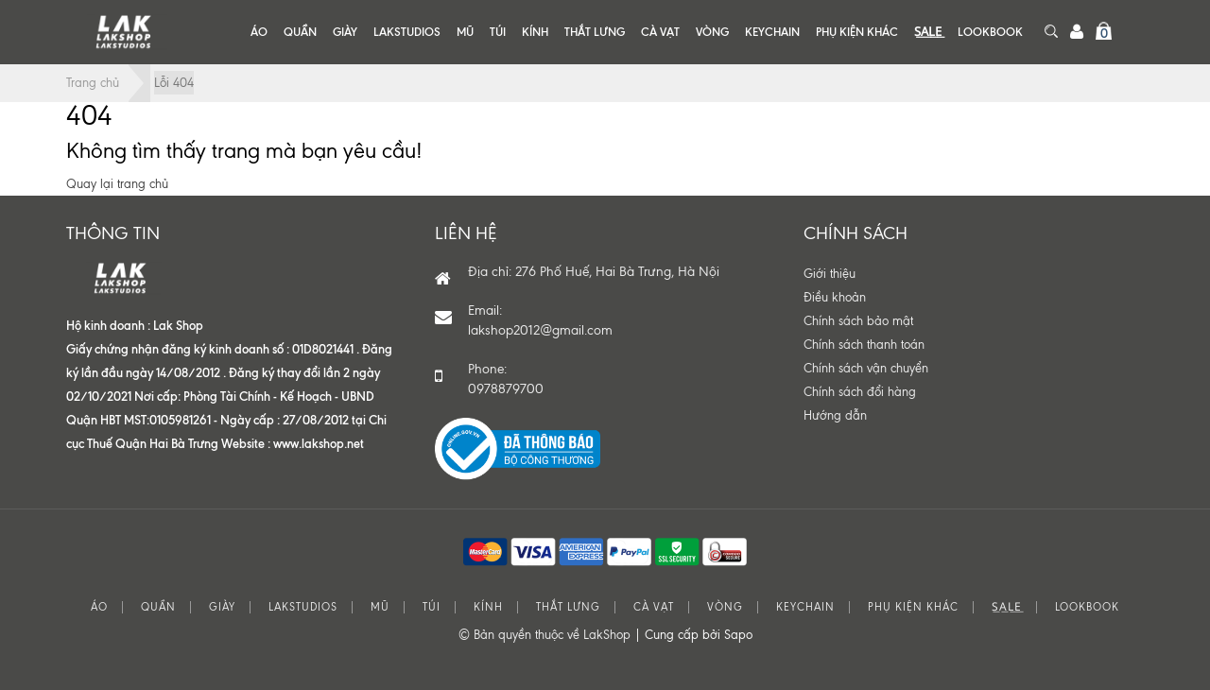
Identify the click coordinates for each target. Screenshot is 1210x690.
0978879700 (506, 389)
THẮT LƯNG (594, 32)
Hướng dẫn (835, 415)
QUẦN (300, 32)
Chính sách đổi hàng (860, 392)
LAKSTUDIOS (407, 32)
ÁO (259, 32)
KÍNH (535, 32)
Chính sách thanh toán (864, 344)
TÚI (498, 32)
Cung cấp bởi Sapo (698, 635)
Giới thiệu (830, 274)
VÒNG (712, 32)
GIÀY (345, 32)
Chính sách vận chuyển (866, 368)
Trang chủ (92, 83)
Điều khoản (835, 297)
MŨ (465, 32)
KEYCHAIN (772, 32)
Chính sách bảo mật (858, 321)
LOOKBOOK (990, 32)
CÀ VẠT (660, 32)
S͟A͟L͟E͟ (928, 32)
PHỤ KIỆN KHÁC (857, 32)
